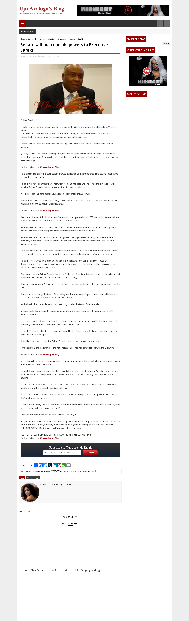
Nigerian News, (53, 56)
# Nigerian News (33, 478)
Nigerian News (33, 39)
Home (23, 39)
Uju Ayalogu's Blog (49, 167)
